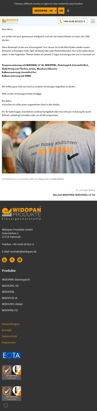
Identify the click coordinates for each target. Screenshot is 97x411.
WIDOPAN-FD (10, 310)
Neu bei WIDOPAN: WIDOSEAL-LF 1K (74, 195)
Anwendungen (10, 324)
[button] (5, 405)
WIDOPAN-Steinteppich (16, 279)
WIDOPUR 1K (9, 298)
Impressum (9, 342)
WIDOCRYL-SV (10, 286)
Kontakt (6, 330)
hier (39, 93)
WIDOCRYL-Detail (12, 304)
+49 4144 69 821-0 (74, 21)
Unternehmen (58, 179)
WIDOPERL (8, 292)
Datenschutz (9, 336)
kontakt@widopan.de (24, 251)
